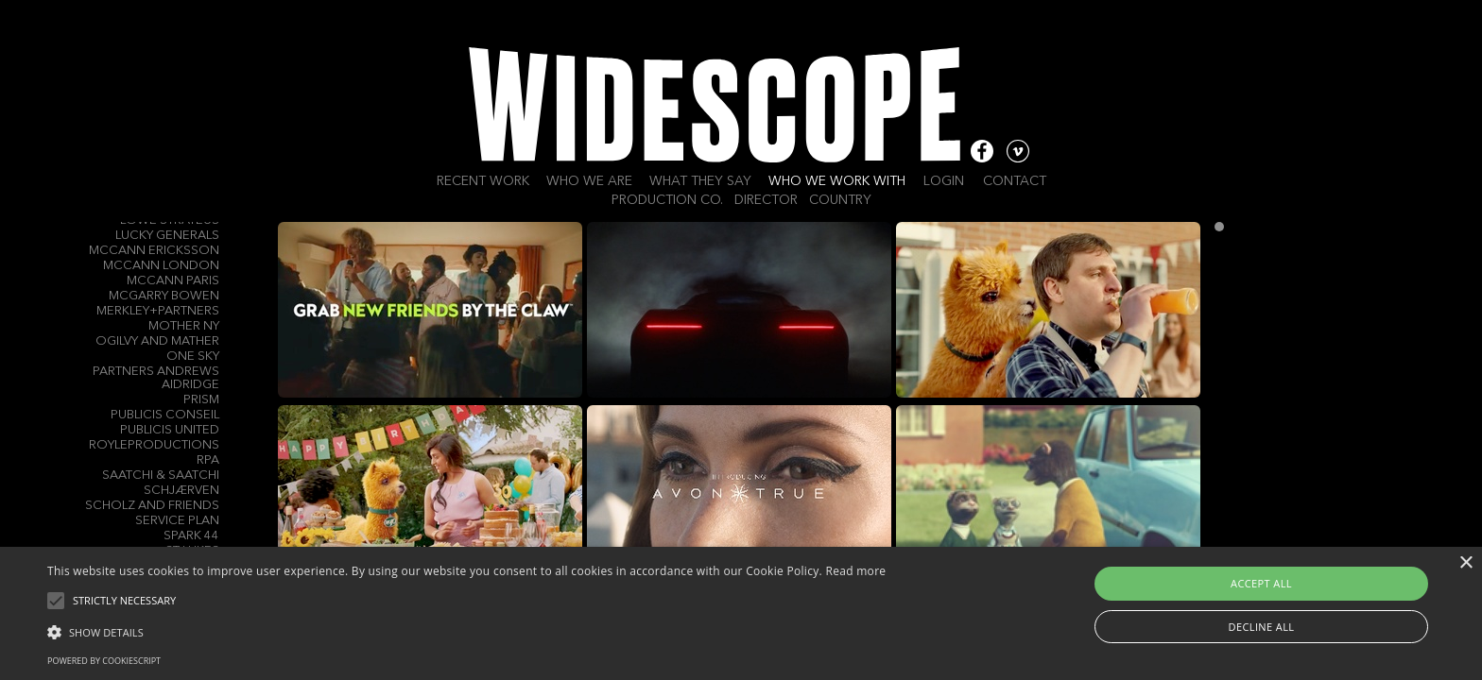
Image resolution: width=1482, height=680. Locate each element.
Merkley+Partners (157, 311)
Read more (855, 571)
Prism (201, 400)
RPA (208, 460)
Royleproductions (154, 445)
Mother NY (183, 326)
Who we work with (836, 181)
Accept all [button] (1261, 583)
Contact (1014, 181)
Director (766, 200)
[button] (466, 630)
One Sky (192, 356)
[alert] (741, 613)
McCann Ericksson (154, 251)
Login (943, 181)
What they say (700, 181)
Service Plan (177, 521)
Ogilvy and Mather (157, 341)
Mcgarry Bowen (164, 296)
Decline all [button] (1262, 627)
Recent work (483, 181)
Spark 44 (191, 536)
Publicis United (169, 430)
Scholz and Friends (152, 506)
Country (840, 200)
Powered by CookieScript (104, 660)
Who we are (589, 181)
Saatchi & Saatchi (160, 475)
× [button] (1465, 563)
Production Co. (667, 200)
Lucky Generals (167, 236)
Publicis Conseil (165, 415)
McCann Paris (173, 281)
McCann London (161, 266)
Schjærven (181, 490)
